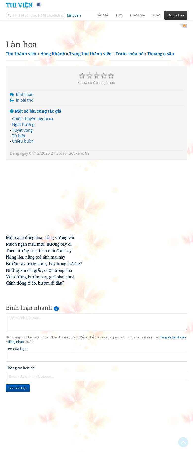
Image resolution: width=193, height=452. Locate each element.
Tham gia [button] (137, 15)
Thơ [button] (119, 15)
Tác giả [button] (102, 15)
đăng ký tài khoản (173, 402)
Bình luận (24, 159)
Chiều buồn (23, 206)
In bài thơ (24, 165)
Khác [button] (156, 15)
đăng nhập (16, 407)
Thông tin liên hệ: (20, 432)
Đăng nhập (176, 15)
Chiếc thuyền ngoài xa (32, 183)
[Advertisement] (96, 58)
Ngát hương (23, 189)
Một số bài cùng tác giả (35, 176)
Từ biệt (18, 200)
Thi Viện (19, 5)
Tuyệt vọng (22, 195)
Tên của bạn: (17, 413)
